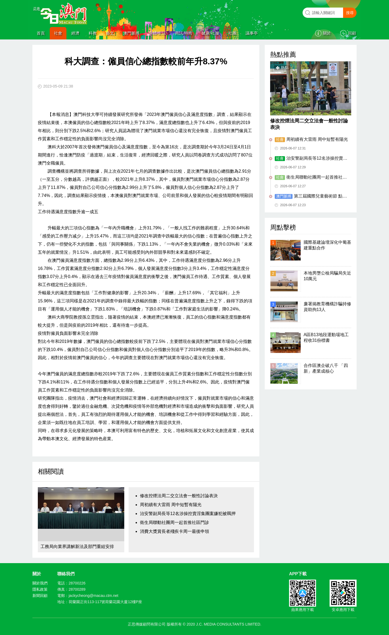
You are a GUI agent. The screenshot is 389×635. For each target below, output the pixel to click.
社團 (232, 33)
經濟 (75, 33)
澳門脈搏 (131, 33)
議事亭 (252, 33)
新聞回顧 (40, 595)
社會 (58, 33)
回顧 (352, 33)
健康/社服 (210, 33)
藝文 (110, 33)
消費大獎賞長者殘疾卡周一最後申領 (174, 531)
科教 (93, 33)
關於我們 (40, 583)
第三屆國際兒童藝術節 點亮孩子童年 (311, 196)
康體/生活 (157, 33)
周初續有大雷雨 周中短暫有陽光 (171, 504)
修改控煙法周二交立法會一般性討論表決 (179, 495)
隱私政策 (40, 589)
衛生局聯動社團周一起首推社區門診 (174, 522)
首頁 (41, 33)
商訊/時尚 (183, 33)
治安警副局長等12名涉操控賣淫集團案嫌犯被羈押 (188, 513)
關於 (327, 33)
